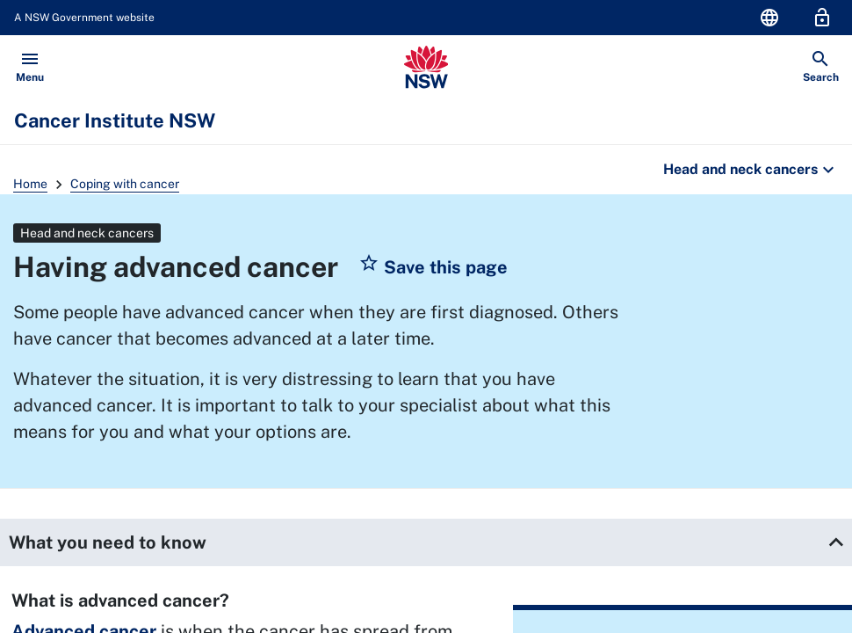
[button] (433, 267)
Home (30, 184)
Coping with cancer (124, 184)
